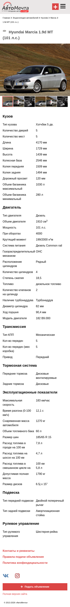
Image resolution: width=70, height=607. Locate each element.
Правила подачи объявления (23, 556)
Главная (7, 18)
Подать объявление (35, 586)
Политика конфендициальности (25, 562)
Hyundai (45, 18)
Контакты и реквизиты (18, 550)
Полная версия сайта (15, 594)
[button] (67, 47)
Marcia (54, 18)
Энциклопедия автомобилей (26, 18)
